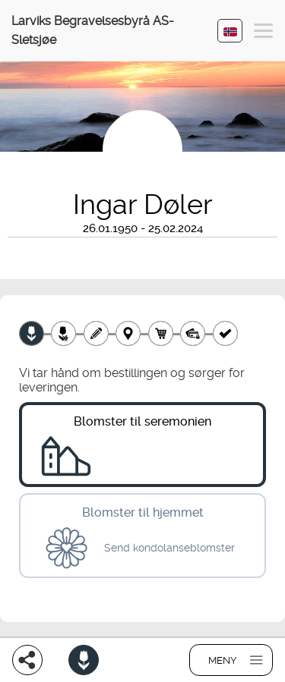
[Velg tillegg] (63, 333)
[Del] (27, 660)
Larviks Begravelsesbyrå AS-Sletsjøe (92, 30)
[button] (263, 33)
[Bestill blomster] (83, 660)
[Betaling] (192, 333)
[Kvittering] (225, 333)
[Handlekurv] (160, 333)
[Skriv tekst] (96, 333)
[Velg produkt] (31, 333)
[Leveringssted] (128, 333)
